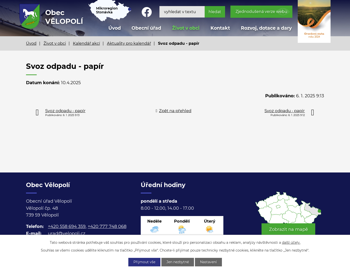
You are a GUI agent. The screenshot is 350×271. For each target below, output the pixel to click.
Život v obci (186, 28)
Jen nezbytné (177, 262)
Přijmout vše (144, 262)
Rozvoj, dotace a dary (266, 28)
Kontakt (220, 28)
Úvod (31, 43)
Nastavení (208, 262)
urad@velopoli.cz (66, 233)
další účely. (291, 242)
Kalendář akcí (86, 43)
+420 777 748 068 (107, 226)
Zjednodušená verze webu (261, 11)
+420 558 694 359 (67, 226)
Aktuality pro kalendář (129, 43)
